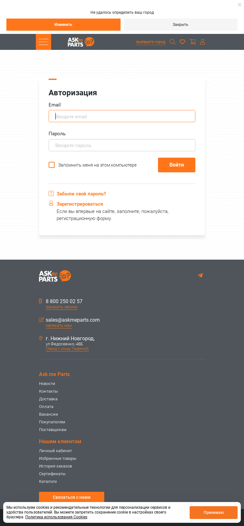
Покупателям (52, 422)
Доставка (48, 398)
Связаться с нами (72, 497)
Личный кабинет (55, 450)
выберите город (150, 42)
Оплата (46, 406)
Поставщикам (53, 429)
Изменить (63, 24)
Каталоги (48, 481)
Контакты (48, 391)
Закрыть (180, 24)
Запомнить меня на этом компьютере (97, 165)
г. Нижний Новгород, (67, 338)
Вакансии (48, 414)
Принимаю (214, 512)
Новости (47, 383)
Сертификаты (52, 473)
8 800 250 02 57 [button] (61, 301)
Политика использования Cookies (56, 517)
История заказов (55, 466)
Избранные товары (57, 458)
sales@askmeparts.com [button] (69, 320)
